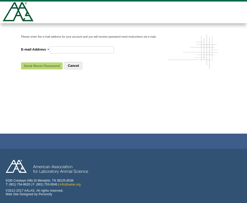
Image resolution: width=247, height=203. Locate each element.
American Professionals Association (22, 12)
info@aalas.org (70, 184)
